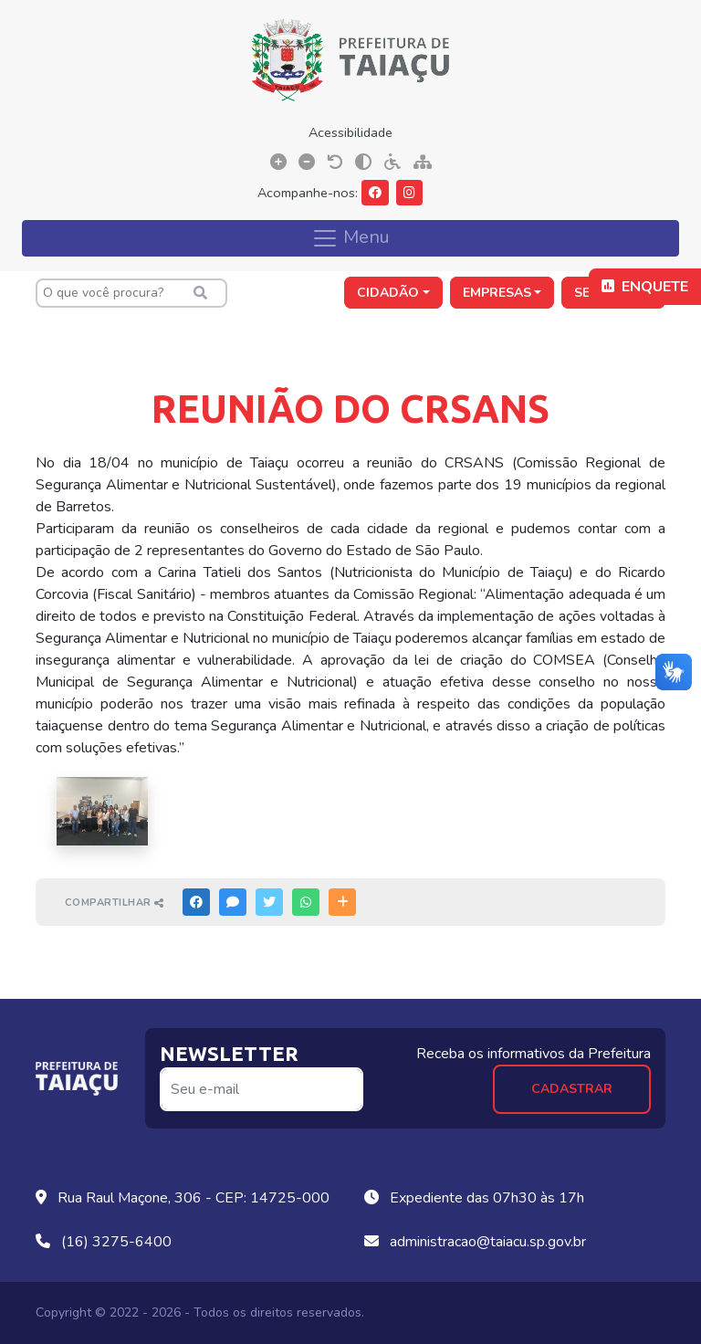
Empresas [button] (497, 292)
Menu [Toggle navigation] (350, 237)
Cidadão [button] (388, 292)
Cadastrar (571, 1088)
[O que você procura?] (131, 293)
